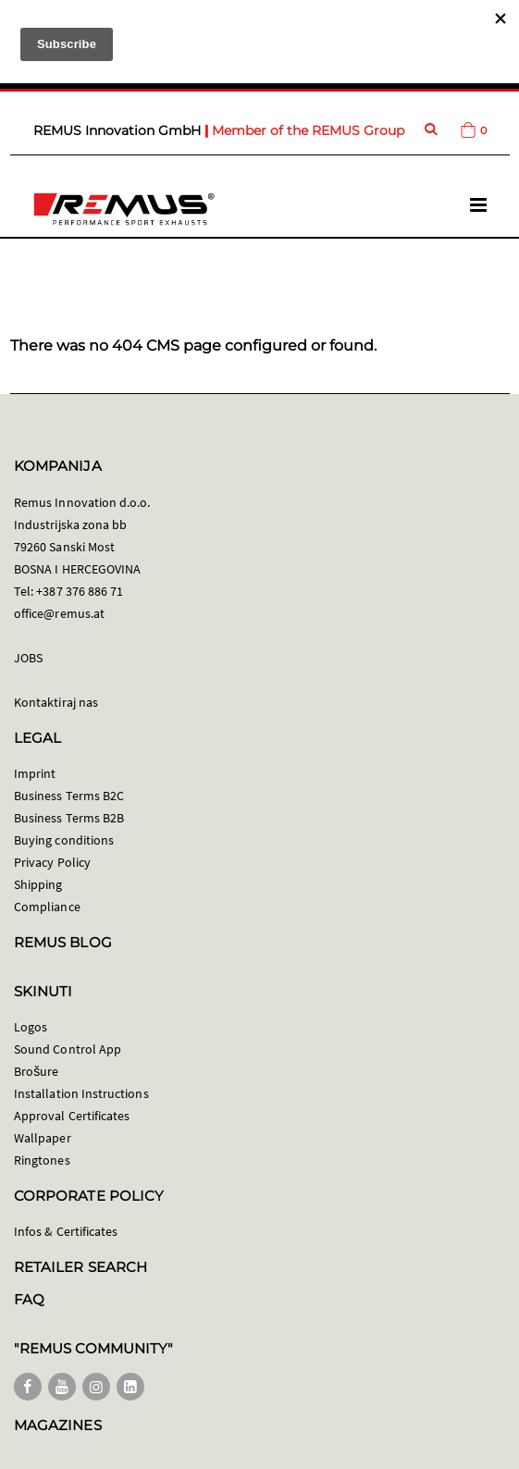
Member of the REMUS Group (308, 130)
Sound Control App (67, 1049)
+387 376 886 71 (79, 591)
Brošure (36, 1071)
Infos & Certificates (65, 1231)
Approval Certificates (72, 1115)
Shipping (38, 884)
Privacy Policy (52, 862)
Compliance (47, 906)
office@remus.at (59, 613)
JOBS (28, 657)
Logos (30, 1026)
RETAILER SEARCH (80, 1267)
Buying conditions (64, 840)
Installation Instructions (81, 1093)
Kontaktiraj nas (56, 702)
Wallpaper (42, 1138)
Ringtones (42, 1160)
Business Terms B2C (69, 795)
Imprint (35, 773)
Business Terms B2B (69, 817)
